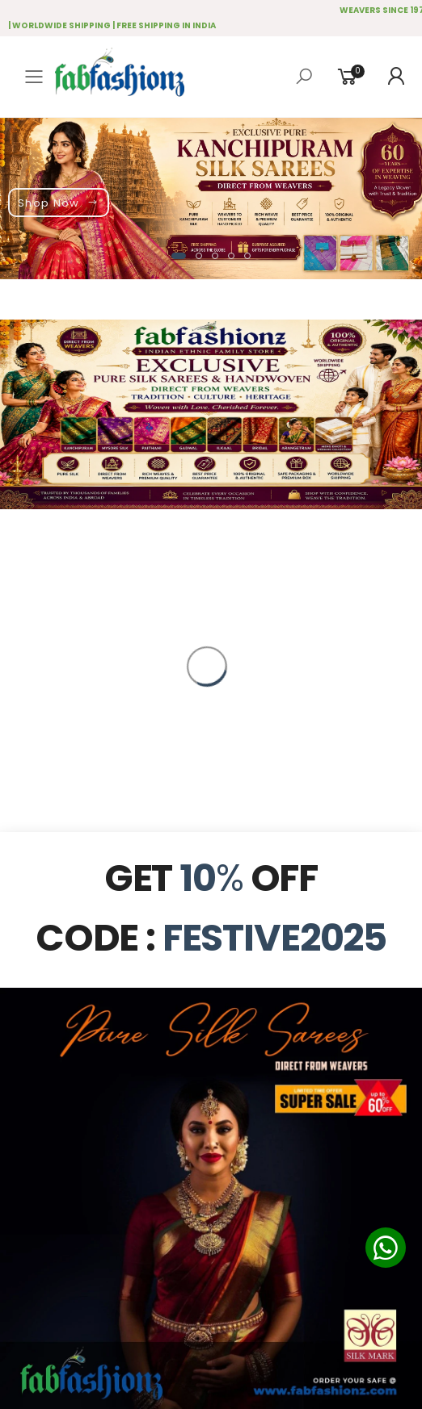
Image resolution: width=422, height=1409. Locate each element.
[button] (179, 256)
